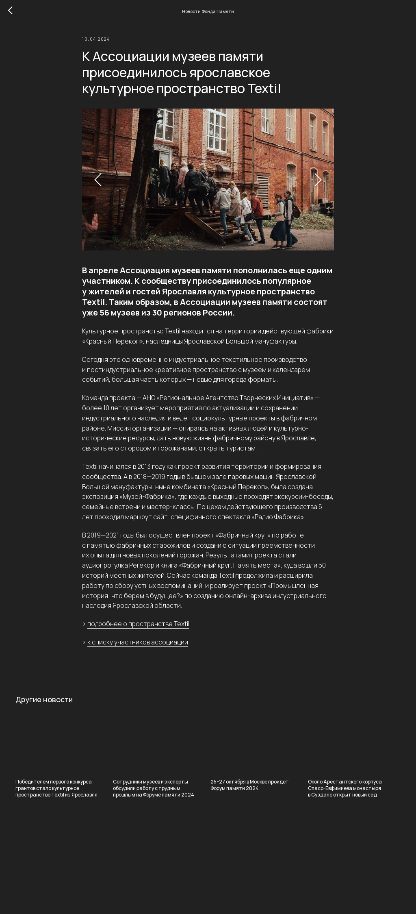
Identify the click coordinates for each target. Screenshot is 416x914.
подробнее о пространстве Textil (138, 627)
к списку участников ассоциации (137, 645)
